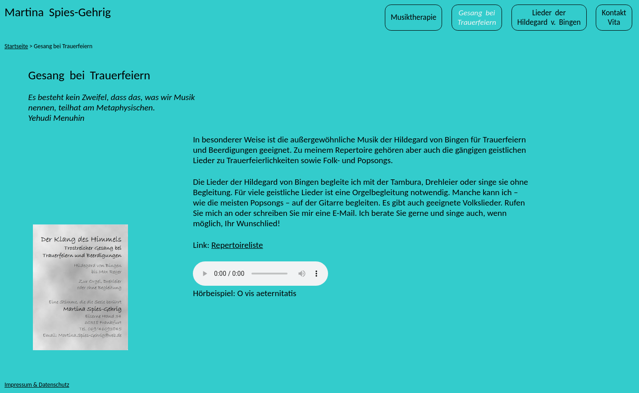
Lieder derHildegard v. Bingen (549, 17)
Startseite (16, 46)
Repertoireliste (237, 245)
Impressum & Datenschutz (37, 384)
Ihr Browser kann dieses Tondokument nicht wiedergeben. (260, 273)
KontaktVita (614, 17)
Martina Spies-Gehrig (58, 12)
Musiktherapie (413, 17)
